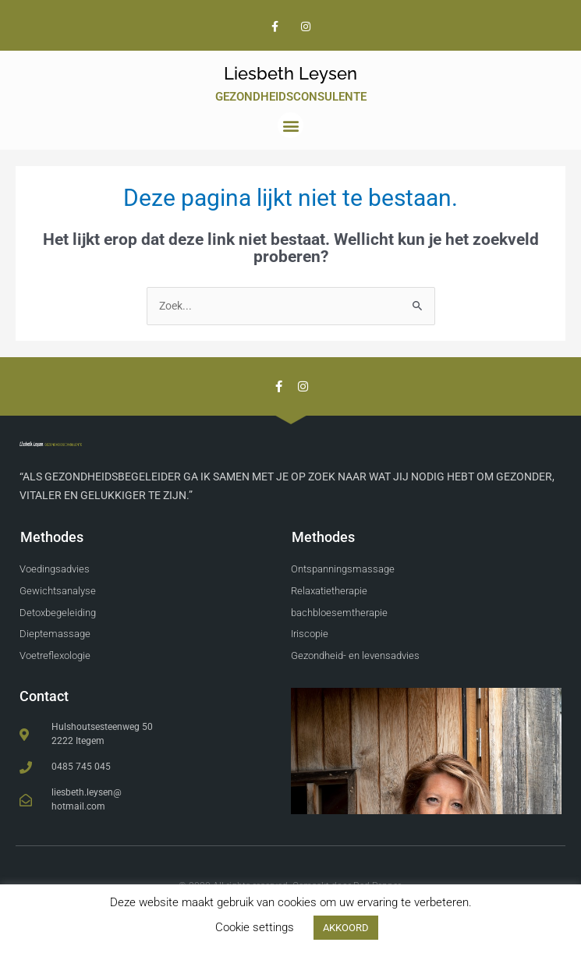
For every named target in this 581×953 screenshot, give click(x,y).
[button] (290, 125)
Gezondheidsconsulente (291, 97)
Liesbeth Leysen (290, 73)
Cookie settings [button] (254, 927)
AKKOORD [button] (346, 928)
